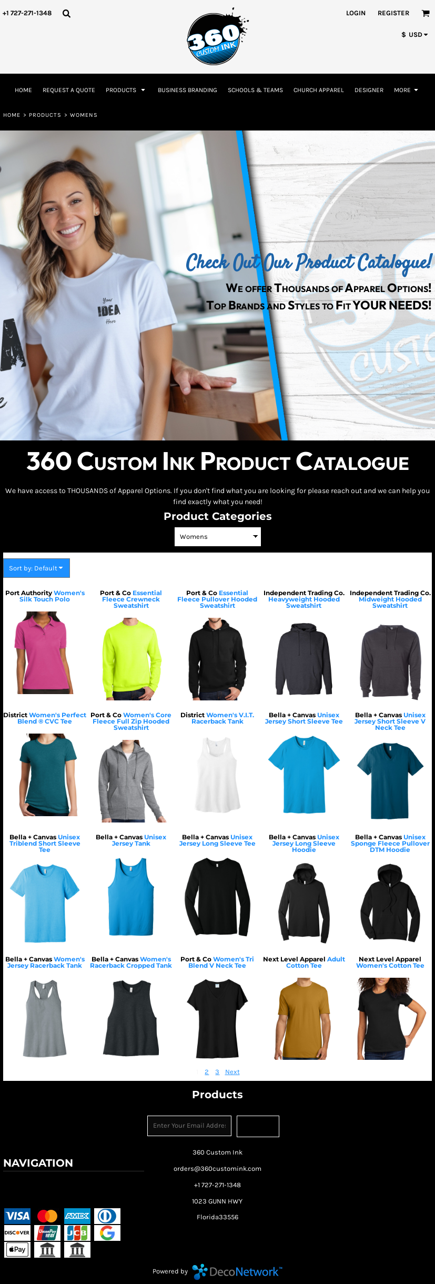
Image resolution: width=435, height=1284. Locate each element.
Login (356, 13)
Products (45, 115)
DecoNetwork (237, 1271)
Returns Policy (99, 1183)
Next (232, 1072)
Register (393, 13)
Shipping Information (39, 1197)
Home (12, 115)
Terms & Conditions (36, 1183)
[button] (66, 13)
